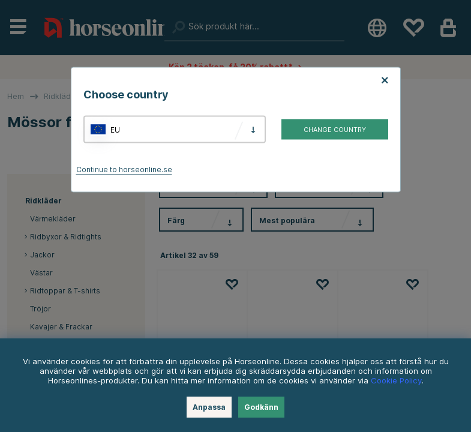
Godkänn (261, 407)
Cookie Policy (396, 380)
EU (115, 129)
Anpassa (209, 407)
